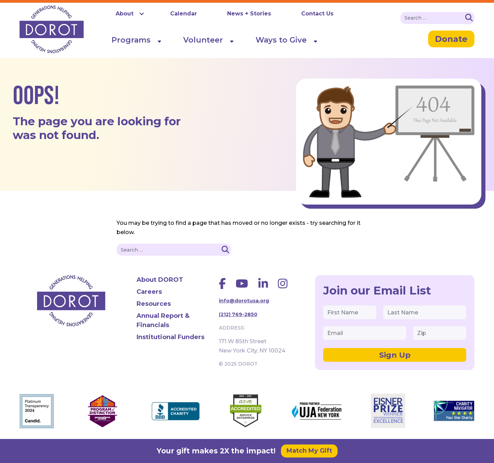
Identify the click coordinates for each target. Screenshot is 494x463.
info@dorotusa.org (244, 301)
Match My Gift (309, 450)
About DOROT (160, 279)
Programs (131, 40)
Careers (149, 292)
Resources (154, 304)
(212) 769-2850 (238, 314)
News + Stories (249, 13)
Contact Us (317, 13)
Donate (451, 39)
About (124, 13)
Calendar (183, 13)
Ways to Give (281, 40)
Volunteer (203, 40)
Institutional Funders (170, 337)
